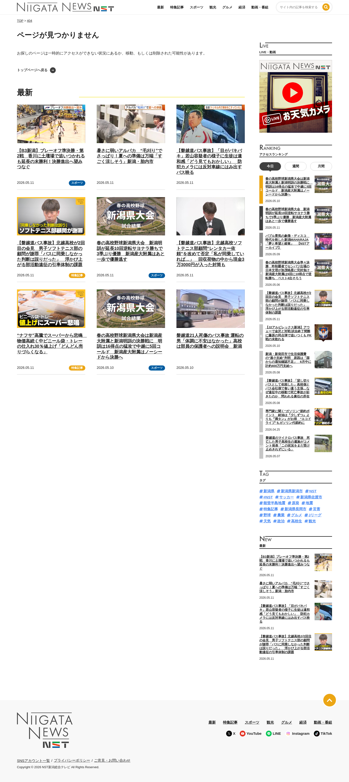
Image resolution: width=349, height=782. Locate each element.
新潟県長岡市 (295, 509)
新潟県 (268, 491)
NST (313, 491)
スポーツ (196, 7)
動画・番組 (259, 7)
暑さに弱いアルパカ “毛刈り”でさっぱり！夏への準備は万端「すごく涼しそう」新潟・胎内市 (129, 156)
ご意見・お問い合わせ (112, 760)
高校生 (296, 521)
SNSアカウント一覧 (33, 760)
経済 (241, 7)
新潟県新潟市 (292, 491)
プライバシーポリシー (72, 760)
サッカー (286, 497)
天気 (267, 521)
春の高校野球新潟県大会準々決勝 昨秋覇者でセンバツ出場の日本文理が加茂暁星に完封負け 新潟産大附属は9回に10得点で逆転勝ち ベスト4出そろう (289, 270)
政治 (281, 521)
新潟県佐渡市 (311, 497)
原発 (295, 503)
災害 (316, 509)
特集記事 (177, 7)
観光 (212, 7)
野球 (267, 515)
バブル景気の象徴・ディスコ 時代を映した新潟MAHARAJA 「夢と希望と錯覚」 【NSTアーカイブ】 (287, 241)
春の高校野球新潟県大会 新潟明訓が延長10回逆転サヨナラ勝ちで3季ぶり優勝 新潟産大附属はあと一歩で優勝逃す (288, 215)
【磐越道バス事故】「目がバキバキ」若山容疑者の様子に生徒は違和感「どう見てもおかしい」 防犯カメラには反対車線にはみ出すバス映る (209, 161)
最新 (160, 7)
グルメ (227, 7)
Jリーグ (315, 515)
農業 (281, 515)
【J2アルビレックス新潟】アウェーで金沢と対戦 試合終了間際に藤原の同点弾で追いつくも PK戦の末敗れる (288, 333)
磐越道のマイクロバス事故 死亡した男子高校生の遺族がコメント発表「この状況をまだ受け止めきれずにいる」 (288, 443)
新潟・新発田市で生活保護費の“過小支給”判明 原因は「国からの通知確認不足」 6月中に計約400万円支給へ (288, 359)
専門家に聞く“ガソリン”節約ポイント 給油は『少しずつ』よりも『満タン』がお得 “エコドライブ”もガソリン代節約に (288, 417)
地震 (309, 503)
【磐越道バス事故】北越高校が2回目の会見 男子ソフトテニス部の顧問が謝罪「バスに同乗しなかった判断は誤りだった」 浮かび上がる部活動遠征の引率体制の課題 (51, 253)
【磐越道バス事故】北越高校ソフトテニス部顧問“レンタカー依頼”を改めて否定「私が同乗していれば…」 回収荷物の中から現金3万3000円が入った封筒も (210, 253)
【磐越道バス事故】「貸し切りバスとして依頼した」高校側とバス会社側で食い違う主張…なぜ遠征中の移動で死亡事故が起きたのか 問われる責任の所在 (287, 388)
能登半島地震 (274, 503)
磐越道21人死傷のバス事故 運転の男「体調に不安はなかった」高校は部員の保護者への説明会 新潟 (210, 341)
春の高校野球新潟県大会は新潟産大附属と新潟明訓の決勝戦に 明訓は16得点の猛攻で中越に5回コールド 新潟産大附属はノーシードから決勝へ (129, 346)
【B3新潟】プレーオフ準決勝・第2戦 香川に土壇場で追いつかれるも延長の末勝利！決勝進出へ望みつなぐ (284, 562)
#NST (268, 497)
